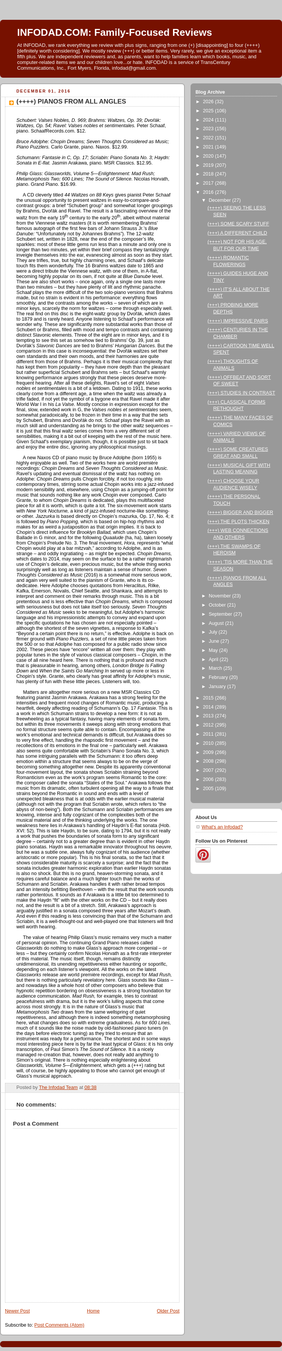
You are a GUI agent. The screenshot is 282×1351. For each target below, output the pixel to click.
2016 (209, 192)
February (219, 677)
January (218, 686)
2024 (209, 120)
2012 (209, 725)
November (220, 596)
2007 (209, 770)
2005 (209, 788)
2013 (209, 716)
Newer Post (17, 1311)
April (214, 659)
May (214, 650)
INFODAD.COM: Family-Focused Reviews (114, 32)
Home (93, 1311)
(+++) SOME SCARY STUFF (238, 224)
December (220, 200)
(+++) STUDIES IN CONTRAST (242, 393)
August (217, 623)
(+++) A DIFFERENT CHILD (237, 233)
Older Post (168, 1311)
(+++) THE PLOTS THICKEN (238, 521)
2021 (209, 147)
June (215, 641)
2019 (209, 165)
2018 (209, 174)
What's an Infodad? (222, 827)
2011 (209, 734)
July (214, 632)
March (216, 668)
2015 (209, 698)
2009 (209, 752)
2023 (209, 128)
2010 (209, 743)
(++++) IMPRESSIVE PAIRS (238, 321)
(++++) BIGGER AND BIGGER (240, 512)
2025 (209, 110)
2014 (209, 707)
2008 (209, 761)
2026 (209, 101)
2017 (209, 183)
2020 (209, 156)
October (218, 605)
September (221, 614)
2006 (209, 779)
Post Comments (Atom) (59, 1325)
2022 (209, 138)
